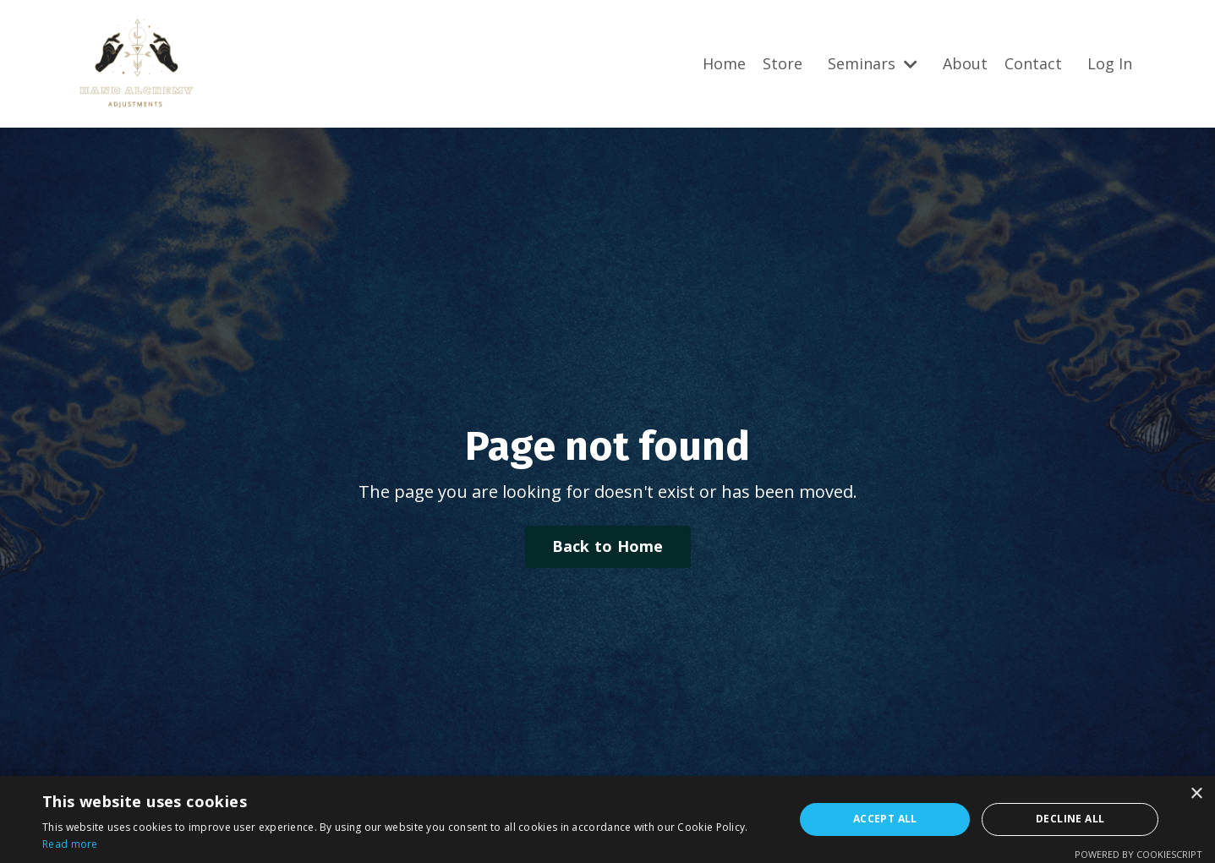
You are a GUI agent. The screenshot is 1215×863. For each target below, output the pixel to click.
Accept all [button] (885, 818)
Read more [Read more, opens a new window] (70, 844)
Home (724, 63)
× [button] (1196, 794)
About (965, 63)
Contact (1033, 63)
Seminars (872, 63)
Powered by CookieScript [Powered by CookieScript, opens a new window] (1138, 854)
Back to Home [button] (608, 546)
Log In (1109, 63)
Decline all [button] (1070, 818)
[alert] (607, 819)
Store (782, 63)
